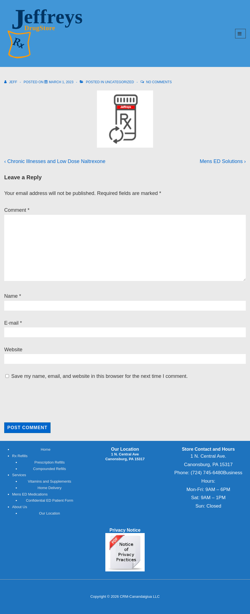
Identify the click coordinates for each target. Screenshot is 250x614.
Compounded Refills (49, 469)
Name (11, 296)
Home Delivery (50, 488)
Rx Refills (20, 456)
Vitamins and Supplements (49, 481)
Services (19, 475)
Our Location (49, 513)
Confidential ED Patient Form (49, 500)
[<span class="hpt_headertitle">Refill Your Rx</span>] (61, 82)
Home (46, 449)
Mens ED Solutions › (223, 161)
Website (13, 349)
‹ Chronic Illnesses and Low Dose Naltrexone (54, 161)
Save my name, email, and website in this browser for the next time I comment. (99, 376)
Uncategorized (119, 82)
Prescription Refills (50, 462)
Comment (16, 210)
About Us (19, 507)
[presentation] (42, 401)
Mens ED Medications (29, 494)
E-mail (11, 323)
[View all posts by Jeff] (11, 82)
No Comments (159, 82)
